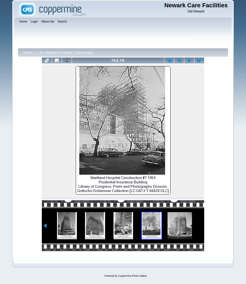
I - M (39, 53)
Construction (84, 53)
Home (27, 53)
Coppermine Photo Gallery (132, 276)
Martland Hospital (58, 53)
